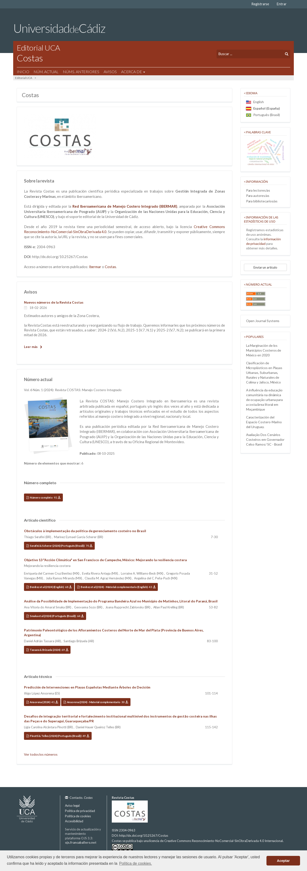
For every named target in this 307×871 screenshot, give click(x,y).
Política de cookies (78, 816)
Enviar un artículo (265, 267)
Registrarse (260, 4)
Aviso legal (72, 805)
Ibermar (95, 267)
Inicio (23, 71)
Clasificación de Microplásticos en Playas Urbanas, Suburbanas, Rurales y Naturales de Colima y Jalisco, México (264, 372)
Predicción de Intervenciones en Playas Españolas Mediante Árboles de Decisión (87, 687)
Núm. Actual (46, 71)
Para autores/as (257, 196)
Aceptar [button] (283, 861)
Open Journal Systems (263, 321)
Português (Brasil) (263, 115)
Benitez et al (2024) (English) (51, 587)
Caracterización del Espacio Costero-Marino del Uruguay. (264, 422)
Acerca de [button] (133, 71)
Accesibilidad (74, 821)
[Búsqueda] (250, 54)
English (255, 102)
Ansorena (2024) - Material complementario (97, 702)
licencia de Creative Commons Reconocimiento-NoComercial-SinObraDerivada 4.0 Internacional (216, 841)
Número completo (45, 497)
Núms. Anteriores (81, 71)
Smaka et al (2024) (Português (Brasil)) (57, 616)
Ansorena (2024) (44, 702)
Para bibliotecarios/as (262, 201)
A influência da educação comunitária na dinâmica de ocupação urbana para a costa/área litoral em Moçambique (264, 399)
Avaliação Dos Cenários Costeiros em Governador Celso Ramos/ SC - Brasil (265, 439)
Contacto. (81, 798)
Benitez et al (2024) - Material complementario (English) (117, 587)
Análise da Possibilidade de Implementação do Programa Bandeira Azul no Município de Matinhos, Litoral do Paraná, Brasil (121, 601)
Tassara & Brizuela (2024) (49, 650)
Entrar (282, 4)
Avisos (110, 71)
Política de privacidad (80, 811)
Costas (110, 267)
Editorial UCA (23, 78)
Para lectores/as (258, 190)
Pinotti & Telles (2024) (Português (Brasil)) (59, 736)
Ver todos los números (41, 754)
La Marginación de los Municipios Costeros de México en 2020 (263, 350)
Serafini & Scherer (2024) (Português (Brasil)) (61, 545)
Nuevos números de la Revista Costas (53, 302)
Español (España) (263, 108)
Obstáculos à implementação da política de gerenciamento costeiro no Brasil (85, 531)
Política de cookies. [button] (135, 863)
